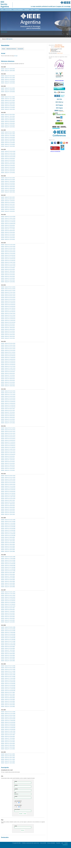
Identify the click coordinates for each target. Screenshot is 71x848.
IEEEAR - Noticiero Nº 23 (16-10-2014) (8, 299)
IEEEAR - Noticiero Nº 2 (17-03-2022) (8, 107)
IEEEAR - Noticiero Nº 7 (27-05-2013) (8, 375)
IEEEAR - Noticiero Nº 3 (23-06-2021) (8, 123)
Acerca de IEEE (8, 9)
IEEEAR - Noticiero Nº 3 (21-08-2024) (8, 79)
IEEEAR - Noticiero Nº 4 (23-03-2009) (8, 546)
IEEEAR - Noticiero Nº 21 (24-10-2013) (8, 350)
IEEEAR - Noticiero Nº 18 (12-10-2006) (8, 630)
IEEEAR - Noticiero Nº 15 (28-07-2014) (8, 313)
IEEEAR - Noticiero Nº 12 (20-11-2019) (8, 153)
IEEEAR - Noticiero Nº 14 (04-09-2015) (8, 258)
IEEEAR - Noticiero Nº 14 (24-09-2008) (8, 563)
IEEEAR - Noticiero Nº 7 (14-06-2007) (8, 611)
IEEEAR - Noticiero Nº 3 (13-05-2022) (8, 105)
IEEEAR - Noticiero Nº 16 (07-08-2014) (8, 311)
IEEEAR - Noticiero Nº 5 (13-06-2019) (8, 165)
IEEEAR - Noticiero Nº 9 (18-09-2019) (8, 158)
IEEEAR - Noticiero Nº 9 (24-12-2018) (8, 177)
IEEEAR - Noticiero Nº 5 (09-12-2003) (8, 755)
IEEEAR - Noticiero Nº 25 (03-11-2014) (8, 295)
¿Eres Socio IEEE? (18, 805)
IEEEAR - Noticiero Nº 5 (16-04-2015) (8, 274)
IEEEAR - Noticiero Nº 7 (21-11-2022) (8, 98)
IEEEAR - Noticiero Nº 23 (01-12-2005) (8, 667)
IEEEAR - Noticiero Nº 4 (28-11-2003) (8, 757)
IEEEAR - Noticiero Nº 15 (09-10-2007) (8, 597)
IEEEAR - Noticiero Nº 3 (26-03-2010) (8, 510)
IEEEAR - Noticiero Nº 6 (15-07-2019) (8, 163)
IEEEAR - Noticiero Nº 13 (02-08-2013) (8, 364)
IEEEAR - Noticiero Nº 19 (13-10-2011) (8, 438)
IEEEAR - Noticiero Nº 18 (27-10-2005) (8, 676)
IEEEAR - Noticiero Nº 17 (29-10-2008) (8, 558)
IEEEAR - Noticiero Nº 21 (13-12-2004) (8, 713)
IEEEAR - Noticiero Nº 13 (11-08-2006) (8, 639)
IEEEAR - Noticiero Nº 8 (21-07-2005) (8, 694)
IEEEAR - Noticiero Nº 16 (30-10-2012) (8, 396)
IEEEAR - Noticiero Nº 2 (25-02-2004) (8, 747)
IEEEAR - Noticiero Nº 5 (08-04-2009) (8, 544)
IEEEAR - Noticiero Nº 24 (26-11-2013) (8, 345)
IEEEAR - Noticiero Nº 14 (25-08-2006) (8, 637)
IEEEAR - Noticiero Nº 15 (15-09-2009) (8, 526)
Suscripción (20, 48)
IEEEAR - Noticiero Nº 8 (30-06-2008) (8, 574)
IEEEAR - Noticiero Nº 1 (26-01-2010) (8, 514)
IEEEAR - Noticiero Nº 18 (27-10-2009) (8, 521)
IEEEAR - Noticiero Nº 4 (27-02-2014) (8, 332)
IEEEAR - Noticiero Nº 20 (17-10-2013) (8, 352)
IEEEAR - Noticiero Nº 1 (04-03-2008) (8, 586)
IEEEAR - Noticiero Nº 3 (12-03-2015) (8, 278)
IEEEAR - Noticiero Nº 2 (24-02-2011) (8, 468)
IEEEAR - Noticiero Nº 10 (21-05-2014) (8, 322)
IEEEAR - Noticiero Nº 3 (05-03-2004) (8, 745)
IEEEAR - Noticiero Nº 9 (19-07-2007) (8, 607)
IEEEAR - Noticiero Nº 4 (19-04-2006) (8, 655)
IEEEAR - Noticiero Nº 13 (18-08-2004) (8, 727)
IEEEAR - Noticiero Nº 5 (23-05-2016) (8, 232)
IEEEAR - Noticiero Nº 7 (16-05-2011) (8, 459)
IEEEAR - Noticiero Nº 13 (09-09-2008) (8, 565)
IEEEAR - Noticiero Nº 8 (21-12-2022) (8, 96)
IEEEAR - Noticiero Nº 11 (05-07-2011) (8, 452)
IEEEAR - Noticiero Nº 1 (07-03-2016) (8, 239)
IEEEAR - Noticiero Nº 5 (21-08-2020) (8, 139)
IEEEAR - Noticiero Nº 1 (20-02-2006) (8, 660)
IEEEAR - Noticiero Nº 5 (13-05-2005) (8, 699)
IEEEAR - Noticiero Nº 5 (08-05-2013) (8, 378)
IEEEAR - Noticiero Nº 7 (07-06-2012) (8, 412)
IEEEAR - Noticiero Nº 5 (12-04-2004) (8, 741)
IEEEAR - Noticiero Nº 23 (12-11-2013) (8, 346)
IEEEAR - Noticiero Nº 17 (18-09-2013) (8, 357)
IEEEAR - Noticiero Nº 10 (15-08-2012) (8, 406)
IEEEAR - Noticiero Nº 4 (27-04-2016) (8, 234)
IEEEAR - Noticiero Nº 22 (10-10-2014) (8, 301)
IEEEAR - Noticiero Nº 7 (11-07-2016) (8, 228)
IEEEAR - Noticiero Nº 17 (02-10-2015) (8, 253)
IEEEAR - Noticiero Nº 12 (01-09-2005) (8, 687)
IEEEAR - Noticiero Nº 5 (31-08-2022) (8, 102)
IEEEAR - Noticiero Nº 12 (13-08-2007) (8, 602)
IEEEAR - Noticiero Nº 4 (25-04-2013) (8, 380)
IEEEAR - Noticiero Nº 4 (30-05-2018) (8, 186)
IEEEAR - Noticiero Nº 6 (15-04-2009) (8, 542)
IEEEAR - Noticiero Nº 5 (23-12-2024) (8, 75)
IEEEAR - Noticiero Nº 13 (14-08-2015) (8, 260)
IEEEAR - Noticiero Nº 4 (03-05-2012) (8, 417)
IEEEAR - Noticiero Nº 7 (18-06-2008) (8, 576)
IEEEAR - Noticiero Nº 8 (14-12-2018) (8, 179)
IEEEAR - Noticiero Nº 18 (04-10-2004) (8, 718)
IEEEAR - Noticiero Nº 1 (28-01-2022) (8, 109)
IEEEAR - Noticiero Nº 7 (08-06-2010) (8, 503)
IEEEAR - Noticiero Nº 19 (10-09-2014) (8, 306)
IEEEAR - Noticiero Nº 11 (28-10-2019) (8, 154)
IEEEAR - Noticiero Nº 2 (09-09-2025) (8, 68)
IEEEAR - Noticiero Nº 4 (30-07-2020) (8, 140)
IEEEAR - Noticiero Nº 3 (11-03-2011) (8, 466)
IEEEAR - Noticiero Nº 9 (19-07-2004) (8, 734)
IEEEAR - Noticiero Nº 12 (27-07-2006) (8, 641)
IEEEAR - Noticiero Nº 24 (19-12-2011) (8, 429)
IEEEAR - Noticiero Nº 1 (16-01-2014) (8, 338)
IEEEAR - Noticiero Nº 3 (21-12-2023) (8, 88)
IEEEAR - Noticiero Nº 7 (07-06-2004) (8, 738)
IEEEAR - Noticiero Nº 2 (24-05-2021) (8, 125)
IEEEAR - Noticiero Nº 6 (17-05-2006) (8, 651)
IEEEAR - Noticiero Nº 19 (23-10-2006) (8, 628)
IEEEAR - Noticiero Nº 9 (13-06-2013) (8, 371)
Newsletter (27, 9)
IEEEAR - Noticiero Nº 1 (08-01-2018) (8, 191)
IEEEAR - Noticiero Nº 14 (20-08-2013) (8, 362)
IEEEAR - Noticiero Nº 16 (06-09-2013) (8, 359)
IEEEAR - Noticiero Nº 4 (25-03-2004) (8, 743)
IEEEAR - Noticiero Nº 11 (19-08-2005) (8, 688)
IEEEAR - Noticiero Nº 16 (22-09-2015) (8, 255)
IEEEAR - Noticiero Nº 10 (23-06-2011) (8, 454)
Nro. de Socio (17, 809)
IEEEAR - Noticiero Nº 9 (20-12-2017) (8, 197)
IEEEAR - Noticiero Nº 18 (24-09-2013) (8, 355)
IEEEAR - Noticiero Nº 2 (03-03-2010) (8, 512)
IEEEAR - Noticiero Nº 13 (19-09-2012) (8, 401)
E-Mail (15, 781)
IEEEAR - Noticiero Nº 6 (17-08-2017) (8, 202)
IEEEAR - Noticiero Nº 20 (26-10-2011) (8, 436)
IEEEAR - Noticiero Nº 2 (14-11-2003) (8, 761)
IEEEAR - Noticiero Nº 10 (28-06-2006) (8, 644)
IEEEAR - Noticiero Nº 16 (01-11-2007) (8, 595)
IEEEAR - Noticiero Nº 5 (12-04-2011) (8, 463)
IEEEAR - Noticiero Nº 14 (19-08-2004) (8, 725)
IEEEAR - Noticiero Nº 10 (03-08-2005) (8, 690)
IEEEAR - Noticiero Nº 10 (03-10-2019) (8, 156)
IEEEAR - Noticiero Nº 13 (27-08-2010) (8, 493)
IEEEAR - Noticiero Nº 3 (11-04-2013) (8, 382)
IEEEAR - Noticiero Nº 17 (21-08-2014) (8, 309)
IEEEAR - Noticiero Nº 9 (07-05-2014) (8, 324)
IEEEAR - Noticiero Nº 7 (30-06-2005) (8, 695)
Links (32, 9)
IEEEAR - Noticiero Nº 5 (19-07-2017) (8, 204)
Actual (3, 48)
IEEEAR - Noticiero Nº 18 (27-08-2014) (8, 308)
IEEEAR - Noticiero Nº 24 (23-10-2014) (8, 297)
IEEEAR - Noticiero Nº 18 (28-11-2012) (8, 392)
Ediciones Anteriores (11, 48)
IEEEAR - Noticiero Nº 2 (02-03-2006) (8, 658)
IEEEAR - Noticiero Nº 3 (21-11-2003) (8, 759)
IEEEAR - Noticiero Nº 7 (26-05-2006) (8, 650)
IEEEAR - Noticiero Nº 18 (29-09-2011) (8, 440)
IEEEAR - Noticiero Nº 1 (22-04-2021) (8, 126)
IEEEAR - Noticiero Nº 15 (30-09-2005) (8, 681)
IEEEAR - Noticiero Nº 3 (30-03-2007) (8, 618)
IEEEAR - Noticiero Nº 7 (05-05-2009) (8, 540)
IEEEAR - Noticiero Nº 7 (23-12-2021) (8, 116)
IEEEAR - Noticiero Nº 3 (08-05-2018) (8, 188)
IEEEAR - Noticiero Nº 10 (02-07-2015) (8, 265)
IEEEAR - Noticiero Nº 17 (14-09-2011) (8, 442)
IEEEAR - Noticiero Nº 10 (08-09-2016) (8, 223)
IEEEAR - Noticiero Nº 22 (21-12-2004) (8, 711)
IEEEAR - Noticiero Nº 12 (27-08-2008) (8, 567)
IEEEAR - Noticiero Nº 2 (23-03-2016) (8, 237)
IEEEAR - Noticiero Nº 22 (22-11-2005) (8, 669)
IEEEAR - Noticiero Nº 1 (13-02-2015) (8, 281)
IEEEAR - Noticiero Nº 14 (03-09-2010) (8, 491)
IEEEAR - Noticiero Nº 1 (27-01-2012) (8, 422)
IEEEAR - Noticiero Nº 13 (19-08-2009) (8, 530)
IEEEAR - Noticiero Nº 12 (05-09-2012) (8, 403)
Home (2, 9)
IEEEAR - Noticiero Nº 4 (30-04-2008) (8, 581)
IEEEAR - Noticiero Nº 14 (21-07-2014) (8, 315)
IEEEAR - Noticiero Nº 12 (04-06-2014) (8, 318)
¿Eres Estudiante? (18, 801)
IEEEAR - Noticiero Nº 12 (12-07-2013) (8, 366)
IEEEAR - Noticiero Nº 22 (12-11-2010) (8, 477)
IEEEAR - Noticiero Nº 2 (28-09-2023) (8, 89)
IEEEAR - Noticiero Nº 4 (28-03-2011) (8, 465)
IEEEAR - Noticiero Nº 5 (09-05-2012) (8, 415)
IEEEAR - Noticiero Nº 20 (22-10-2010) (8, 480)
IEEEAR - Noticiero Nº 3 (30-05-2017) (8, 207)
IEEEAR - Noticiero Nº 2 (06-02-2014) (8, 336)
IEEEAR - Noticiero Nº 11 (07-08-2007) (8, 604)
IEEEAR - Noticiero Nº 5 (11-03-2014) (8, 331)
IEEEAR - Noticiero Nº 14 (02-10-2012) (8, 399)
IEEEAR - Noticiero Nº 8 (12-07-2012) (8, 410)
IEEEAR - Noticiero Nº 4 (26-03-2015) (8, 276)
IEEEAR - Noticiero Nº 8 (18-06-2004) (8, 736)
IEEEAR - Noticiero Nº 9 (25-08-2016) (8, 225)
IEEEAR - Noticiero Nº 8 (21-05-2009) (8, 539)
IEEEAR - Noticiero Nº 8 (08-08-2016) (8, 227)
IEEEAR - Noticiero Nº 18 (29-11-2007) (8, 591)
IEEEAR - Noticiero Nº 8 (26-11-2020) (8, 133)
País (15, 792)
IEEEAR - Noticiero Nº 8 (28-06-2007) (8, 609)
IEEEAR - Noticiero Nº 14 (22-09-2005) (8, 683)
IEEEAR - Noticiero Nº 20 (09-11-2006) (8, 627)
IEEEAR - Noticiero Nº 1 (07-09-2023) (8, 91)
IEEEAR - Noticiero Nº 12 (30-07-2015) (8, 262)
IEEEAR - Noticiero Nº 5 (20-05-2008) (8, 579)
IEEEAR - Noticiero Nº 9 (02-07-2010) (8, 500)
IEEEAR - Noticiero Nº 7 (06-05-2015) (8, 271)
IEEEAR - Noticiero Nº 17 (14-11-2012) (8, 394)
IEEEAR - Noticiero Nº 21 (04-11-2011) (8, 435)
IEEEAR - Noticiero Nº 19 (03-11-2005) (8, 674)
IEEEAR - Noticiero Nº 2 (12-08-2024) (8, 81)
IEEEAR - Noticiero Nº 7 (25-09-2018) (8, 181)
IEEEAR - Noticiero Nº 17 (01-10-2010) (8, 486)
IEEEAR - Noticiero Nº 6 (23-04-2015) (8, 272)
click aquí (15, 55)
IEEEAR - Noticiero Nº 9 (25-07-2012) (8, 408)
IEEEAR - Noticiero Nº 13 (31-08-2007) (8, 600)
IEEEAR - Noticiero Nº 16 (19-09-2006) (8, 634)
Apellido (16, 788)
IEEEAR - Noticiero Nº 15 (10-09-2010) (8, 489)
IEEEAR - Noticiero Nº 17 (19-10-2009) (8, 523)
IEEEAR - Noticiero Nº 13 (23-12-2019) (8, 151)
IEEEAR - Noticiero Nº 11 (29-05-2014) (8, 320)
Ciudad (15, 796)
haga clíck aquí (60, 53)
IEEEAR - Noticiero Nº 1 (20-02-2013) (8, 385)
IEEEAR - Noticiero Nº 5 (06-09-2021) (8, 119)
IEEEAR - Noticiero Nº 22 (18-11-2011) (8, 433)
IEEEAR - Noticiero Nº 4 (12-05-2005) (8, 701)
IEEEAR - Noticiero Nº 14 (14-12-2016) (8, 216)
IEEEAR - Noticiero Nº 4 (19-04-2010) (8, 509)
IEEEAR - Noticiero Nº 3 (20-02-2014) (8, 334)
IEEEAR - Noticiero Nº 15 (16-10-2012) (8, 398)
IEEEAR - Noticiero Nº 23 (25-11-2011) (8, 431)
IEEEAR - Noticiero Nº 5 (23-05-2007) (8, 614)
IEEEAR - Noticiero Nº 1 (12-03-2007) (8, 621)
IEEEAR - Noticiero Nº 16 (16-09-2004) (8, 722)
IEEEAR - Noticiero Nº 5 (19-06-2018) (8, 184)
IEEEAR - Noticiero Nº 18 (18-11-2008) (8, 556)
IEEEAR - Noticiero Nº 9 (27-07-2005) (8, 692)
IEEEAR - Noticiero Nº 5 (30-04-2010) (8, 507)
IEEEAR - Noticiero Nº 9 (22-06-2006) (8, 646)
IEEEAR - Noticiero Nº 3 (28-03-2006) (8, 657)
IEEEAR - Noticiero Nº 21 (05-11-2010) (8, 479)
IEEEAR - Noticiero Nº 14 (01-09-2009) (8, 528)
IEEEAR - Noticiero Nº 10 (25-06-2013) (8, 369)
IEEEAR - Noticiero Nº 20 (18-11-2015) (8, 248)
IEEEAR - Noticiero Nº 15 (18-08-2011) (8, 445)
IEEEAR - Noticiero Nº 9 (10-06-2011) (8, 456)
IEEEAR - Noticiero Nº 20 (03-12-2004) (8, 715)
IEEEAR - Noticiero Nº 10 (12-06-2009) (8, 535)
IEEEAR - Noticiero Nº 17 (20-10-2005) (8, 678)
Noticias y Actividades (18, 9)
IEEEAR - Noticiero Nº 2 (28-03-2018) (8, 190)
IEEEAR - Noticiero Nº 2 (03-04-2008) (8, 584)
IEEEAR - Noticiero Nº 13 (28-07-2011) (8, 449)
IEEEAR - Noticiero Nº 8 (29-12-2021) (8, 114)
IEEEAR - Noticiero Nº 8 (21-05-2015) (8, 269)
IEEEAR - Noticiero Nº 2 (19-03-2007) (8, 620)
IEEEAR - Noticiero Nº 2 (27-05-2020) (8, 144)
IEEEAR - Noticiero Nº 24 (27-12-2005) (8, 665)
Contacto (37, 9)
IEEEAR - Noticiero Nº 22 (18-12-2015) (8, 244)
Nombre (16, 785)
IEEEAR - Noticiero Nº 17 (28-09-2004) (8, 720)
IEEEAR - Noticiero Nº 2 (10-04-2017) (8, 209)
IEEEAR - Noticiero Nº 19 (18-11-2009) (8, 519)
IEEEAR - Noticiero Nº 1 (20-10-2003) (8, 762)
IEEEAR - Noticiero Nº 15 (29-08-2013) (8, 361)
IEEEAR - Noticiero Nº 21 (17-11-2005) (8, 671)
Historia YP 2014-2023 (59, 80)
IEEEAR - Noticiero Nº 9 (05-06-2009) (8, 537)
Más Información (4, 31)
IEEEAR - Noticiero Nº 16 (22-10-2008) (8, 560)
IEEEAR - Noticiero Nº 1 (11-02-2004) (8, 748)
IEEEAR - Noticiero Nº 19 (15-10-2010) (8, 482)
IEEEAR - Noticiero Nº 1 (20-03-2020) (8, 146)
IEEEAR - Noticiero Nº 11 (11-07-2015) (8, 264)
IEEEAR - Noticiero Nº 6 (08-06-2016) (8, 230)
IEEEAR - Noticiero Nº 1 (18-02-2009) (8, 551)
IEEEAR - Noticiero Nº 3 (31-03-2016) (8, 235)
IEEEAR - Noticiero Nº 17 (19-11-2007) (8, 593)
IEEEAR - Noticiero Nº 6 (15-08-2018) (8, 183)
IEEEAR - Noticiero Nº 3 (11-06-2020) (8, 142)
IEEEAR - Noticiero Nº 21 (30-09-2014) (8, 302)
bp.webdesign (65, 844)
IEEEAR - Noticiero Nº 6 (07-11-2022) (8, 100)
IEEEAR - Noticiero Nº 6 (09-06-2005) (8, 697)
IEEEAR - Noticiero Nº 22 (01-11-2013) (8, 348)
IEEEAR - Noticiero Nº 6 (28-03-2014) (8, 329)
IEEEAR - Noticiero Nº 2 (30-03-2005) (8, 704)
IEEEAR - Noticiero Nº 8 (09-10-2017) (8, 198)
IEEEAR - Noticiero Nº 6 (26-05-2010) (8, 505)
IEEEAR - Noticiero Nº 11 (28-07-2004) (8, 731)
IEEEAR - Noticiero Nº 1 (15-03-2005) (8, 706)
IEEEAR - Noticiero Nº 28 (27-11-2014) (8, 290)
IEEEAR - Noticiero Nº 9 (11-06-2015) (8, 267)
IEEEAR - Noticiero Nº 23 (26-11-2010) (8, 475)
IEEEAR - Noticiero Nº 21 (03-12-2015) (8, 246)
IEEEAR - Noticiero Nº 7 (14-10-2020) (8, 135)
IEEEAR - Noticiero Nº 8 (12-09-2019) (8, 160)
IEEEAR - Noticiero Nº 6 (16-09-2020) (8, 137)
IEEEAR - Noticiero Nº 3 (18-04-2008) (8, 583)
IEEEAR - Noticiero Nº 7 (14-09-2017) (8, 200)
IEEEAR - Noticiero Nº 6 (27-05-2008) (8, 577)
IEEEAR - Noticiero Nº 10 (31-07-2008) (8, 570)
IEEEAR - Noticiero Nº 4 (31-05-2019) (8, 167)
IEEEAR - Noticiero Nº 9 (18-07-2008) (8, 572)
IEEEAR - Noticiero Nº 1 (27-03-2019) (8, 172)
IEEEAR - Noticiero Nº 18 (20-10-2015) (8, 251)
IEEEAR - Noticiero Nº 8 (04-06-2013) (8, 373)
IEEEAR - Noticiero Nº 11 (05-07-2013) (8, 368)
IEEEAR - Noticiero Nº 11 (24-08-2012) (8, 405)
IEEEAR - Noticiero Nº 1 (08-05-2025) (8, 70)
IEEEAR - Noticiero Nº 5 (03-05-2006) (8, 653)
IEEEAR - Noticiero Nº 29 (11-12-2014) (8, 288)
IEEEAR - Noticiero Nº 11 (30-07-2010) (8, 496)
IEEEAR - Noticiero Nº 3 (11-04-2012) (8, 419)
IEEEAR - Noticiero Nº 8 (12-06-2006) (8, 648)
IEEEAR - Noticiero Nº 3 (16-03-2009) (8, 547)
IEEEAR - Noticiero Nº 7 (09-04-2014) (8, 327)
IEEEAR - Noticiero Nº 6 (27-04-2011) (8, 461)
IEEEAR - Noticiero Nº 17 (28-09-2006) (8, 632)
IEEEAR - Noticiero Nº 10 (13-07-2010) (8, 498)
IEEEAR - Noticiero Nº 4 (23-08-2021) (8, 121)
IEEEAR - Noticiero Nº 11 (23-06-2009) (8, 533)
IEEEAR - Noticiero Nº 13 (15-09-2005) (8, 685)
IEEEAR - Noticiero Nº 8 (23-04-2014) (8, 325)
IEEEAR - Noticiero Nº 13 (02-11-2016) (8, 218)
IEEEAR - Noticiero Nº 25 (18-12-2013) (8, 343)
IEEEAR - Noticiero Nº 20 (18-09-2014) (8, 304)
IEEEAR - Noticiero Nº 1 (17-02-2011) (8, 470)
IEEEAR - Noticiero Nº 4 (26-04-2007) (8, 616)
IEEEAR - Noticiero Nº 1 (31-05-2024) (8, 82)
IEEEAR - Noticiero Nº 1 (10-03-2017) (8, 211)
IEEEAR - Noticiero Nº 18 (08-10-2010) (8, 484)
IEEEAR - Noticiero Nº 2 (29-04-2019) (8, 170)
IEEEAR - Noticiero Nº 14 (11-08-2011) (8, 447)
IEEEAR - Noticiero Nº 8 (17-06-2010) (8, 502)
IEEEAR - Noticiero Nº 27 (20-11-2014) (8, 292)
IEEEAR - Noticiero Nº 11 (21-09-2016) (8, 221)
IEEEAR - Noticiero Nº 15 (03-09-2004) (8, 724)
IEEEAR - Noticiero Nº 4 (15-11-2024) (8, 77)
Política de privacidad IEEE (55, 151)
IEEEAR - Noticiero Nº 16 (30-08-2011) (8, 443)
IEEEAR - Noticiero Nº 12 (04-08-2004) (8, 729)
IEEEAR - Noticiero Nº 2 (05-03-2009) (8, 549)
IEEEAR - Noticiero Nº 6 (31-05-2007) (8, 613)
